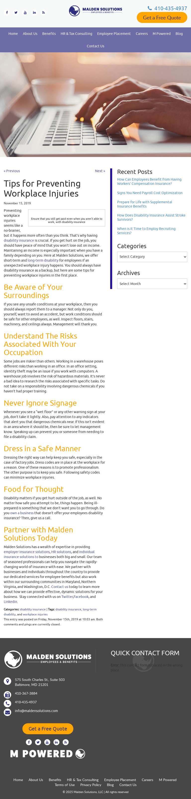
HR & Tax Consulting (76, 34)
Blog (179, 34)
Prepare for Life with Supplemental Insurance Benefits (144, 204)
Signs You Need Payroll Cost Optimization (150, 193)
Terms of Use (65, 784)
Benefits (49, 34)
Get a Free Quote (162, 17)
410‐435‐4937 (167, 8)
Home (13, 34)
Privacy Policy (90, 784)
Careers (142, 34)
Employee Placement (114, 34)
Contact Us (95, 46)
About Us (30, 34)
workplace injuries (35, 614)
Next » (100, 171)
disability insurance (33, 609)
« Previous (12, 171)
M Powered (162, 34)
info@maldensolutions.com (36, 711)
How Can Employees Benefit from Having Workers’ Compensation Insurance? (149, 181)
